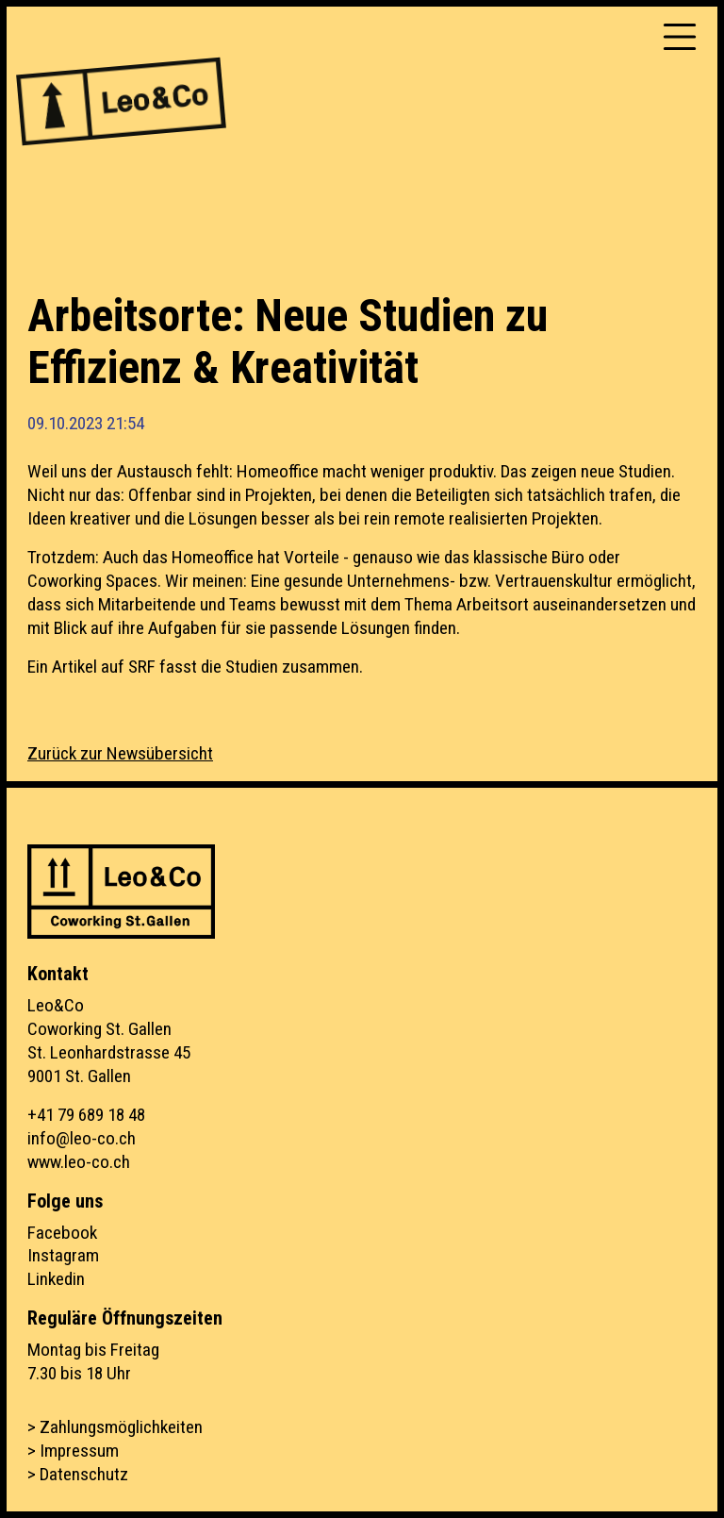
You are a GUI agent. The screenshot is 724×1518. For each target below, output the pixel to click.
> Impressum (73, 1450)
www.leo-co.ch (78, 1162)
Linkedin (56, 1279)
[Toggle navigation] (680, 36)
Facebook (62, 1232)
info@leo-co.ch (81, 1138)
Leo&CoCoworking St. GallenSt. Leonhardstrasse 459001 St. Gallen (108, 1040)
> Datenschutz (77, 1474)
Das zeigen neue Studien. (588, 471)
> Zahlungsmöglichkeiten (115, 1427)
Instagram (63, 1255)
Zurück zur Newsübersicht (120, 753)
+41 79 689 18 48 (86, 1115)
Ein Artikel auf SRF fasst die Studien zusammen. (195, 666)
